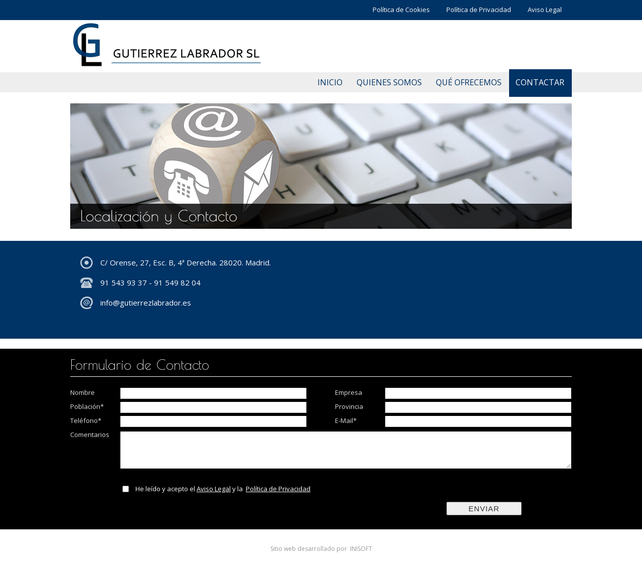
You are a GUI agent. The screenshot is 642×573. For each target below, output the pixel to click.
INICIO (330, 82)
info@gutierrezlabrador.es (145, 303)
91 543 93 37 (123, 282)
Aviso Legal (545, 9)
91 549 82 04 (177, 282)
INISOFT (361, 548)
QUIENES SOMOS (389, 82)
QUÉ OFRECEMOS (469, 82)
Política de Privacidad (478, 9)
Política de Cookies (401, 9)
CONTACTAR (540, 82)
